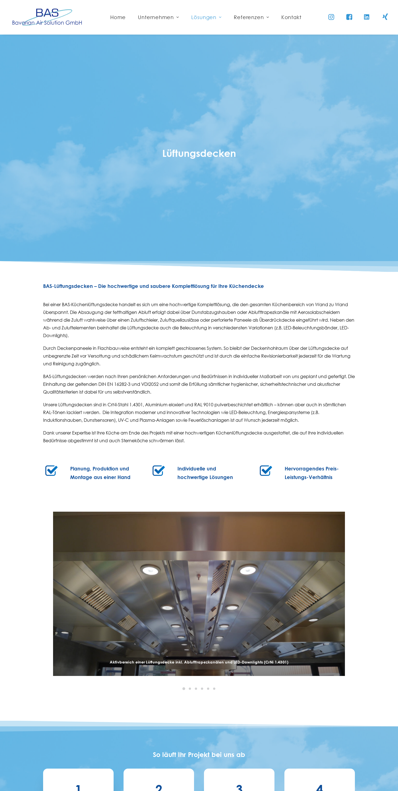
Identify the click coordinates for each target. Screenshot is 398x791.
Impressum (292, 739)
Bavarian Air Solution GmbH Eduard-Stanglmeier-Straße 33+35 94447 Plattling (196, 734)
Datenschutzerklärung (304, 751)
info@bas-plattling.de (183, 770)
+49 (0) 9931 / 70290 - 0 (185, 755)
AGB (285, 764)
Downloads (292, 777)
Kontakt (289, 726)
